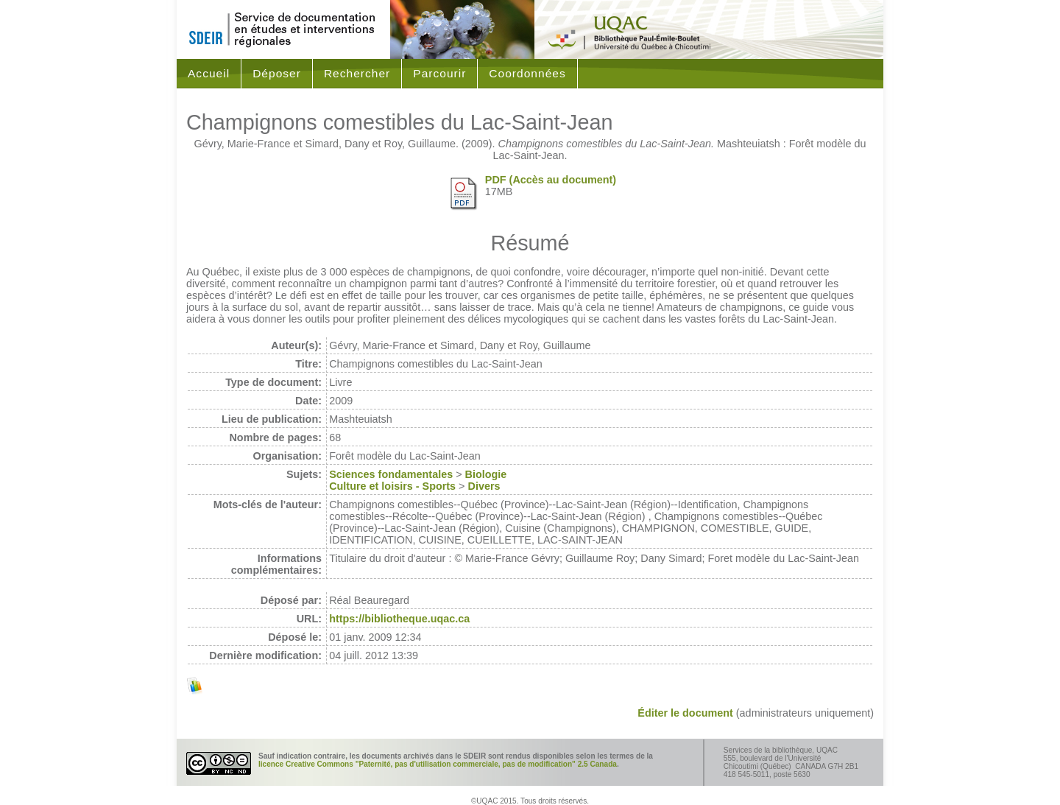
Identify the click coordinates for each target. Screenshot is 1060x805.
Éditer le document (685, 713)
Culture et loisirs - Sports (392, 486)
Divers (484, 486)
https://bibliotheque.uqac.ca (399, 619)
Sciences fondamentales (391, 474)
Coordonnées (527, 73)
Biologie (486, 474)
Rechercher (357, 73)
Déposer (276, 73)
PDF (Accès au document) (550, 180)
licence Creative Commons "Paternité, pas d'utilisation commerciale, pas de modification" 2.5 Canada (437, 764)
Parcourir (439, 73)
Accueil (209, 73)
